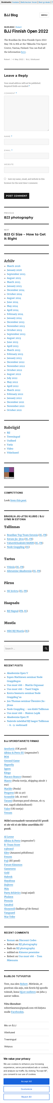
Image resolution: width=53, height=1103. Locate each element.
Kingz (7, 772)
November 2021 (15, 406)
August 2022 (14, 374)
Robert (19, 27)
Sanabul (8, 904)
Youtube (15, 2)
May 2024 (12, 306)
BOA (6, 756)
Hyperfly (9, 764)
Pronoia (8, 900)
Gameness (10, 868)
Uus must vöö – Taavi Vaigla (23, 689)
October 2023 (14, 330)
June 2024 (12, 302)
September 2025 (16, 274)
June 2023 (12, 342)
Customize (26, 1089)
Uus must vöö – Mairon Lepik (23, 713)
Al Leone (9, 836)
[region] (26, 1078)
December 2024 (15, 290)
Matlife (8, 788)
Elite (6, 852)
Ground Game (12, 760)
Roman (11, 940)
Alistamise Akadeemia (19, 571)
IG (40, 534)
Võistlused (34, 59)
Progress (9, 792)
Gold (6, 872)
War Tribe (9, 916)
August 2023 (14, 338)
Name (8, 136)
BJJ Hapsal (12, 611)
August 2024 (14, 298)
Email (8, 150)
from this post (18, 500)
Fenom (8, 856)
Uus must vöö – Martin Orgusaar (25, 685)
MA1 (6, 888)
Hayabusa (9, 880)
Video (10, 448)
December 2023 (15, 322)
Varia (10, 444)
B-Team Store (12, 844)
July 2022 (12, 378)
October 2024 (14, 294)
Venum (8, 812)
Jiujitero (8, 884)
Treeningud (13, 436)
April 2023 (12, 346)
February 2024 (15, 314)
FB (44, 534)
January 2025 (14, 286)
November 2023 (16, 326)
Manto (8, 780)
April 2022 (13, 386)
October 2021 (14, 410)
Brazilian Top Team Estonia (22, 534)
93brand (9, 848)
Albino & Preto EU (14, 752)
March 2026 (13, 266)
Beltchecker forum (29, 2)
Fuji (6, 860)
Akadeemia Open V (17, 673)
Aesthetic (9, 748)
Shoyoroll (9, 908)
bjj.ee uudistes (28, 991)
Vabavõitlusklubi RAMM (20, 542)
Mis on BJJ (10, 1025)
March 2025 (13, 282)
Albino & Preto (12, 840)
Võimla (11, 567)
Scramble (9, 796)
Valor (7, 808)
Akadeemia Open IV (18, 717)
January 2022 (14, 398)
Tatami (8, 800)
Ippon (7, 768)
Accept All (26, 1081)
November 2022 (16, 366)
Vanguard (9, 912)
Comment (10, 93)
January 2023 (14, 358)
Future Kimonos (13, 864)
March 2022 (13, 390)
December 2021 (15, 402)
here (23, 51)
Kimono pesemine (29, 952)
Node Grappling (16, 546)
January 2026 (14, 270)
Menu (44, 15)
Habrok (8, 876)
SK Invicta (12, 591)
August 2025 (14, 278)
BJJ (27, 59)
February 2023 (15, 354)
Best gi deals (44, 2)
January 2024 (14, 318)
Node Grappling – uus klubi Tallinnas (28, 709)
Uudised (11, 440)
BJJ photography (28, 944)
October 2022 (14, 370)
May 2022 (12, 382)
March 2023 (13, 350)
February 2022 (15, 394)
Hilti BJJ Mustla (15, 631)
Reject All (26, 1097)
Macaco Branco (12, 776)
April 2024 (13, 310)
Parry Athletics (12, 892)
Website (9, 164)
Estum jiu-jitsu (15, 538)
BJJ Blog (11, 15)
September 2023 (16, 334)
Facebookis (17, 1011)
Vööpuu (8, 1046)
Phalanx (8, 896)
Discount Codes (27, 940)
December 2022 (15, 362)
